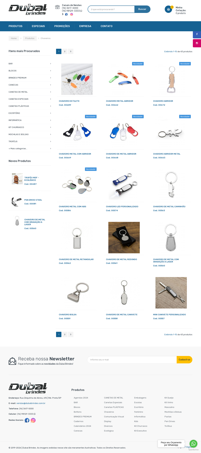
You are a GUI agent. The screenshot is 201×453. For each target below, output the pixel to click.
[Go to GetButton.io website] (193, 450)
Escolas (138, 402)
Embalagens (140, 398)
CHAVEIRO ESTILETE (69, 101)
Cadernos (78, 421)
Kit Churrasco (140, 426)
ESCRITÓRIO (14, 113)
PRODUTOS (15, 26)
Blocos (77, 407)
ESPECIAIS (38, 26)
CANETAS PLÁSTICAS (19, 106)
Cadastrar (184, 359)
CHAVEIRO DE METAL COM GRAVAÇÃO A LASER (34, 222)
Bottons (77, 412)
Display (107, 421)
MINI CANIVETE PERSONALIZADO (169, 314)
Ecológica (109, 431)
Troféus (168, 426)
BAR (11, 63)
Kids (136, 421)
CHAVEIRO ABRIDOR (163, 101)
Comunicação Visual (114, 416)
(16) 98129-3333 (71, 11)
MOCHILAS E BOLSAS (19, 134)
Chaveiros (109, 412)
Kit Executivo (140, 431)
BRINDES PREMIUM (17, 78)
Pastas (168, 416)
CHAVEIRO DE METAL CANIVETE (121, 314)
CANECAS (13, 85)
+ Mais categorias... (18, 148)
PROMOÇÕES (62, 26)
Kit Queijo (169, 398)
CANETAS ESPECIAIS (18, 99)
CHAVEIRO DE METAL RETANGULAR (76, 259)
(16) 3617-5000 (70, 8)
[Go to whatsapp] (193, 444)
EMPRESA (85, 26)
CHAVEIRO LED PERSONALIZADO (122, 206)
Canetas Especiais (113, 402)
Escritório (139, 407)
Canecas (78, 431)
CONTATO (106, 26)
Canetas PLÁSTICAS (114, 407)
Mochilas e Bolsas (173, 412)
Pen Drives (170, 421)
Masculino (169, 407)
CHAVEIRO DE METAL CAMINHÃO (169, 206)
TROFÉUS (13, 141)
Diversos (108, 426)
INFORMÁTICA (15, 120)
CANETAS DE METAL (18, 92)
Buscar (142, 9)
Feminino (138, 412)
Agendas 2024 (81, 398)
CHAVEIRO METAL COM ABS (72, 206)
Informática (139, 416)
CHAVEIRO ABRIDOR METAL (166, 154)
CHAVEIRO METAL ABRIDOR (119, 101)
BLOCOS (12, 70)
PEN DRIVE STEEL (33, 200)
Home (14, 38)
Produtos (29, 38)
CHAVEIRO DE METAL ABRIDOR (121, 154)
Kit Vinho (169, 402)
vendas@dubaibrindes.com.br (30, 403)
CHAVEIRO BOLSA (67, 314)
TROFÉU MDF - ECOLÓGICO (31, 178)
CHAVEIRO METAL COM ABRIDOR (75, 154)
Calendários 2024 (82, 426)
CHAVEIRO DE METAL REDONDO (121, 259)
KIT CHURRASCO (16, 127)
